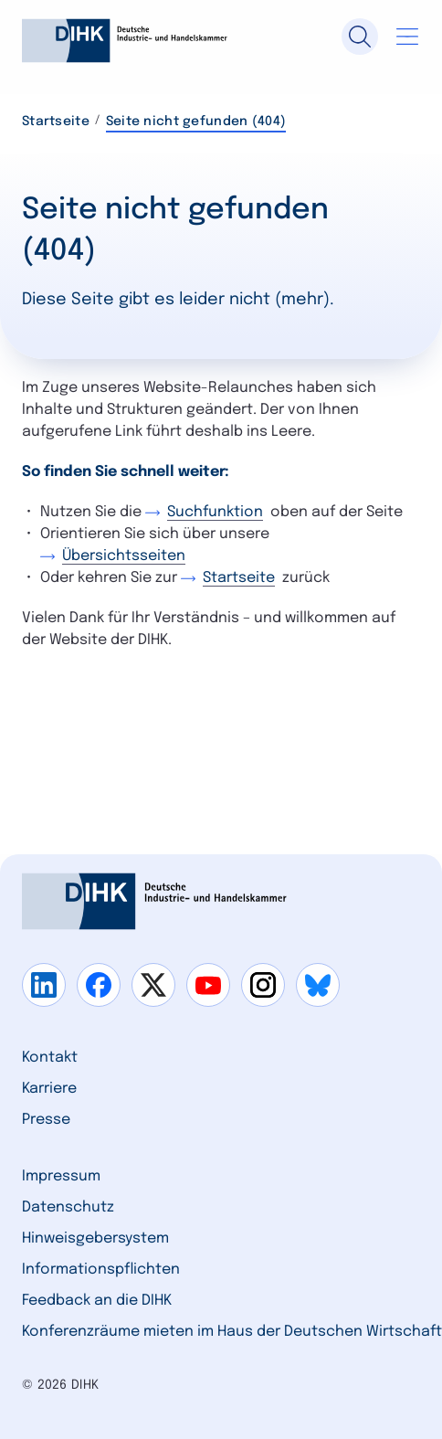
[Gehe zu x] (153, 985)
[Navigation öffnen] (407, 36)
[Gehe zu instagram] (263, 985)
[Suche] (360, 36)
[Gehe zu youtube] (208, 985)
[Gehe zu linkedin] (44, 985)
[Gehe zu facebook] (99, 985)
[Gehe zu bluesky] (318, 985)
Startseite (55, 121)
